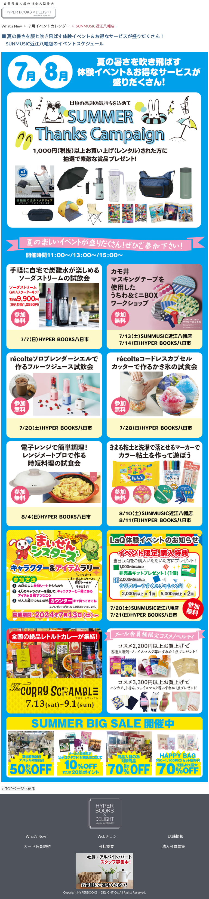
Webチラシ (107, 836)
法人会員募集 (173, 846)
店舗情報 (175, 836)
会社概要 (106, 846)
